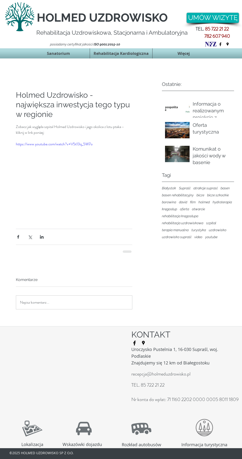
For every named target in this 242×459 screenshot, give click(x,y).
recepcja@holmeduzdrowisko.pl (161, 373)
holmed (204, 202)
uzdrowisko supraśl (176, 237)
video (198, 237)
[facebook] (220, 44)
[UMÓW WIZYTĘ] (213, 18)
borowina (169, 202)
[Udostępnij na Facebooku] (18, 237)
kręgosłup (169, 209)
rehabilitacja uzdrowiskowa (182, 223)
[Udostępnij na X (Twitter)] (30, 237)
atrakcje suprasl (205, 188)
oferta (184, 209)
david (183, 202)
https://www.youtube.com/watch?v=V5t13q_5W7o (54, 144)
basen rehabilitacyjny (178, 195)
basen (225, 188)
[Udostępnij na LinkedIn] (41, 237)
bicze (200, 195)
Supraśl (185, 188)
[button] (58, 53)
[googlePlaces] (227, 44)
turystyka (198, 230)
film (193, 202)
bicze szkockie (218, 195)
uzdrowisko (217, 230)
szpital (211, 223)
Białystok (169, 188)
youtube (211, 237)
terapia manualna (175, 230)
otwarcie (198, 209)
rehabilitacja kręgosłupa (180, 216)
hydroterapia (222, 202)
